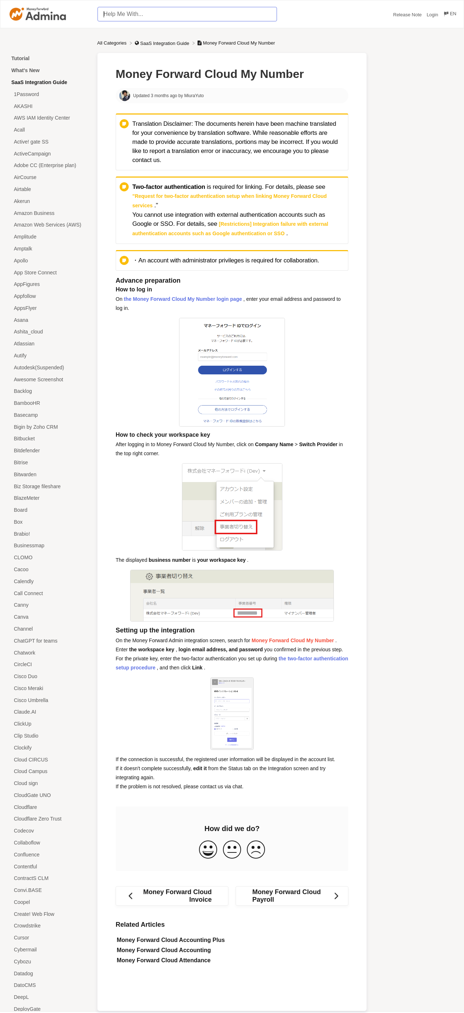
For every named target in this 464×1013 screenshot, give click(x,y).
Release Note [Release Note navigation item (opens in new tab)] (408, 14)
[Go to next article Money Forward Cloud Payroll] (292, 896)
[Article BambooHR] (48, 403)
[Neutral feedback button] (232, 850)
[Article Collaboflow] (48, 843)
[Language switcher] (449, 14)
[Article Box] (48, 522)
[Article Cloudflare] (48, 807)
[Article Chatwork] (48, 653)
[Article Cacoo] (48, 570)
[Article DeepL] (48, 997)
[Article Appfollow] (48, 296)
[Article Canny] (48, 605)
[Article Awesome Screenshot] (48, 379)
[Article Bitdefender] (48, 451)
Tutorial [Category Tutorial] (20, 58)
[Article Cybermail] (48, 950)
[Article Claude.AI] (48, 712)
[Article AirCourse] (48, 177)
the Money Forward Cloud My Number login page (183, 299)
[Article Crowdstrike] (48, 926)
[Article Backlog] (48, 391)
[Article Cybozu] (48, 961)
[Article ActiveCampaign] (48, 153)
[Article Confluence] (48, 854)
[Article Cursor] (48, 938)
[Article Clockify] (48, 747)
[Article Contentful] (48, 866)
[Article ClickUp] (48, 724)
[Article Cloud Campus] (48, 771)
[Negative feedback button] (256, 850)
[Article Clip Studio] (48, 736)
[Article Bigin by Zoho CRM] (48, 427)
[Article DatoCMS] (48, 985)
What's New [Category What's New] (25, 70)
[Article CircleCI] (48, 665)
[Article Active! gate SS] (48, 142)
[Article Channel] (48, 629)
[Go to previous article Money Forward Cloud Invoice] (172, 896)
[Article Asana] (48, 320)
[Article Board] (48, 510)
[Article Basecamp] (48, 415)
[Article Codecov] (48, 831)
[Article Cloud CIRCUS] (48, 759)
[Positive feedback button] (208, 850)
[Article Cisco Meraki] (48, 688)
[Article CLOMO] (48, 558)
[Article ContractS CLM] (48, 878)
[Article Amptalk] (48, 249)
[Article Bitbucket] (48, 439)
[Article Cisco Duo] (48, 676)
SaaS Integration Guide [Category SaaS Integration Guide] (39, 82)
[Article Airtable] (48, 189)
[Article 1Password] (48, 94)
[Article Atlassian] (48, 344)
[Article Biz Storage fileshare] (48, 486)
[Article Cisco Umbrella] (48, 700)
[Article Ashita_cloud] (48, 332)
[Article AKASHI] (48, 106)
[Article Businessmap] (48, 546)
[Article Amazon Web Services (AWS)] (48, 225)
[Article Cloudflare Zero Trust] (48, 819)
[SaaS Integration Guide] (162, 43)
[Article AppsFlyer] (48, 308)
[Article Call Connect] (48, 593)
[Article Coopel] (48, 902)
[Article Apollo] (48, 260)
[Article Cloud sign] (48, 783)
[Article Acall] (48, 130)
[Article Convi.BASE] (48, 890)
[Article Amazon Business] (48, 213)
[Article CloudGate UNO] (48, 795)
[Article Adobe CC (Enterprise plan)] (48, 165)
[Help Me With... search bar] (187, 14)
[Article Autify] (48, 356)
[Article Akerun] (48, 201)
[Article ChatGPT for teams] (48, 641)
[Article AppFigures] (48, 284)
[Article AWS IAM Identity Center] (48, 118)
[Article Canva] (48, 617)
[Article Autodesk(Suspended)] (48, 367)
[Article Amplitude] (48, 237)
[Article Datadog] (48, 973)
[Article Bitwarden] (48, 474)
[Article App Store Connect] (48, 272)
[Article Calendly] (48, 581)
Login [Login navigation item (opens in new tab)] (433, 14)
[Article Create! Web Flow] (48, 914)
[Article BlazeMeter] (48, 498)
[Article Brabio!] (48, 534)
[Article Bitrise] (48, 463)
